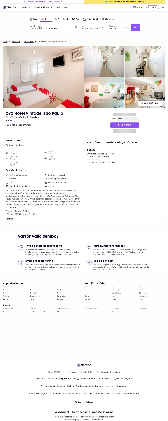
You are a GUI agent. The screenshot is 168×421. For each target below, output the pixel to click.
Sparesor (142, 309)
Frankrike (6, 290)
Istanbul (87, 299)
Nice (140, 299)
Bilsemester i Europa (10, 312)
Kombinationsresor (91, 309)
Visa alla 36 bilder (150, 103)
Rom (86, 293)
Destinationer (44, 7)
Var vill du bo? (35, 26)
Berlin (114, 299)
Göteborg (142, 293)
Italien (32, 290)
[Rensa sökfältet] (75, 27)
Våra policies (121, 386)
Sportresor (115, 309)
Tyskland (60, 290)
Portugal (60, 299)
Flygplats (113, 119)
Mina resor (62, 7)
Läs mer (9, 218)
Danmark (33, 287)
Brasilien (16, 42)
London (142, 290)
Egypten (6, 299)
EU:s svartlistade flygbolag (53, 386)
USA (58, 293)
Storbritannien (35, 296)
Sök (135, 27)
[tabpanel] (84, 27)
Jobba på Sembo (64, 379)
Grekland (33, 293)
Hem (5, 42)
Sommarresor (8, 309)
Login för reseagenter (123, 379)
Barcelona (88, 290)
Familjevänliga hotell (37, 312)
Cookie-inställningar (84, 402)
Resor (26, 7)
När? (84, 26)
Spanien (6, 287)
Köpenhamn (143, 296)
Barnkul (87, 312)
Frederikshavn (117, 293)
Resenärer (113, 26)
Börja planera (124, 125)
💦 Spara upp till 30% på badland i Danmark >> (124, 2)
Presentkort (116, 394)
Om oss (50, 379)
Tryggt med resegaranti (85, 379)
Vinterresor (34, 309)
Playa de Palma (117, 290)
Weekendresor (62, 312)
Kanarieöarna (62, 296)
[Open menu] (163, 7)
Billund (114, 287)
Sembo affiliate (131, 394)
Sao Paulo (29, 42)
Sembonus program (38, 394)
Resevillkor (40, 379)
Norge (32, 299)
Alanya (86, 287)
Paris (140, 287)
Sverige (5, 293)
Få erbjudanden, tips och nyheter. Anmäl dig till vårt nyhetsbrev (79, 394)
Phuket (86, 296)
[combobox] (51, 28)
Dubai (114, 296)
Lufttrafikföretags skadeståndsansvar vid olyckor (90, 386)
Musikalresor (116, 312)
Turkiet (59, 287)
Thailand (6, 296)
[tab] (34, 19)
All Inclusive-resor (63, 309)
